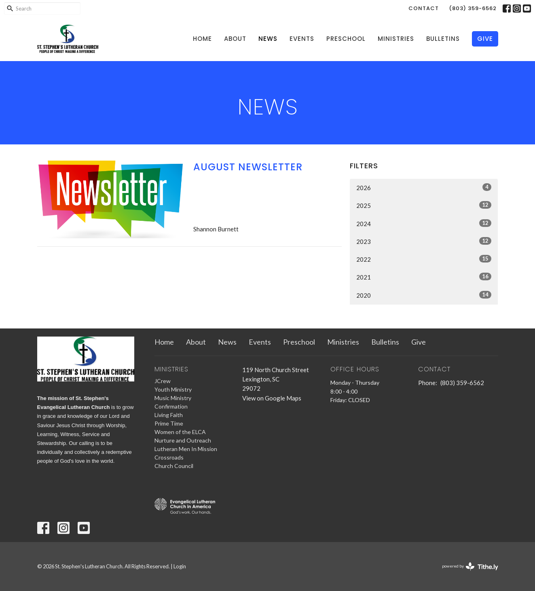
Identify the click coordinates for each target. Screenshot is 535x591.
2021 (424, 277)
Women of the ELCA (180, 431)
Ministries (396, 38)
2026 (424, 187)
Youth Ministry (173, 389)
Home (202, 38)
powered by (470, 566)
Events (302, 38)
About (235, 38)
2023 (424, 241)
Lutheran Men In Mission (185, 448)
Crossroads (169, 457)
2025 (424, 205)
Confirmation (171, 406)
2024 (424, 223)
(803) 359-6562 (473, 8)
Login (179, 566)
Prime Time (168, 423)
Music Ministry (172, 397)
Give (485, 38)
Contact (423, 8)
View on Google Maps (271, 398)
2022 (424, 259)
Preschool (346, 38)
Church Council (173, 465)
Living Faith (168, 414)
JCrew (162, 380)
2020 (424, 295)
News (267, 38)
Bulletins (443, 38)
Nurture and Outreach (182, 440)
